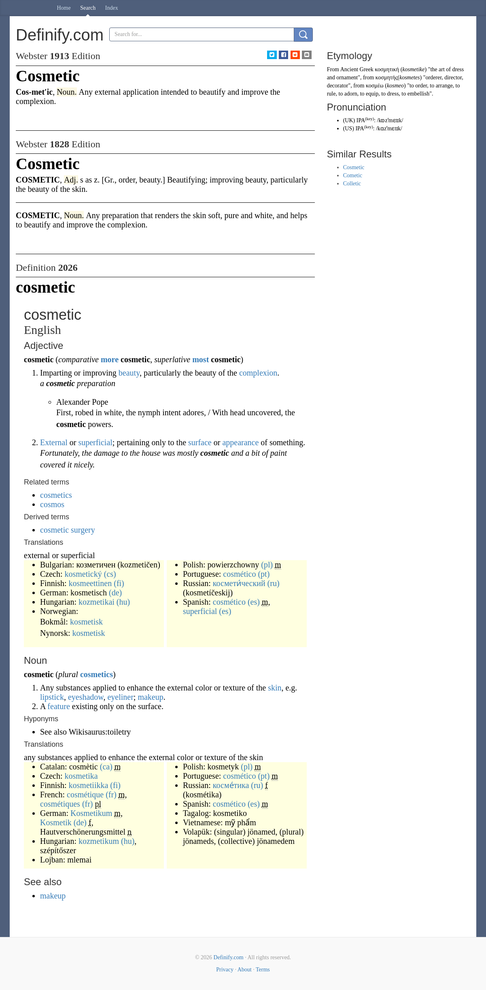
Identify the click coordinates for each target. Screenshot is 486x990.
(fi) (119, 583)
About (245, 970)
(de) (115, 592)
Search (88, 8)
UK (349, 120)
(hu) (123, 601)
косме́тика (231, 785)
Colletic (352, 184)
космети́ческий (239, 583)
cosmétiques (60, 803)
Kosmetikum (91, 813)
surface (200, 442)
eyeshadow (86, 697)
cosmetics (56, 495)
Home (64, 8)
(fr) (111, 794)
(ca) (106, 766)
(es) (254, 601)
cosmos (52, 504)
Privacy (224, 970)
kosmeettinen (90, 583)
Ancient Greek (357, 69)
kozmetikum (99, 841)
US (348, 128)
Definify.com (229, 957)
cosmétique (85, 794)
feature (58, 706)
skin (274, 687)
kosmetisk (86, 621)
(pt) (264, 573)
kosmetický (83, 573)
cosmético (239, 573)
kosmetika (81, 775)
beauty (129, 372)
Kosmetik (56, 822)
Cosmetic (354, 167)
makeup (150, 697)
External (54, 442)
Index (111, 8)
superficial (95, 442)
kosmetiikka (88, 785)
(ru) (273, 583)
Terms (263, 970)
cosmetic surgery (67, 529)
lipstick (52, 697)
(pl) (267, 564)
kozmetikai (97, 601)
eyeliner (120, 697)
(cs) (110, 573)
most (200, 359)
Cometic (352, 175)
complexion (258, 372)
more (110, 359)
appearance (240, 442)
